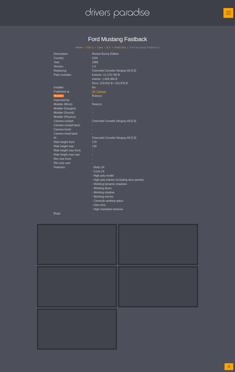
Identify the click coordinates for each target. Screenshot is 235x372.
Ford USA (120, 47)
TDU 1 (90, 47)
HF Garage (99, 91)
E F (109, 47)
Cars (100, 47)
